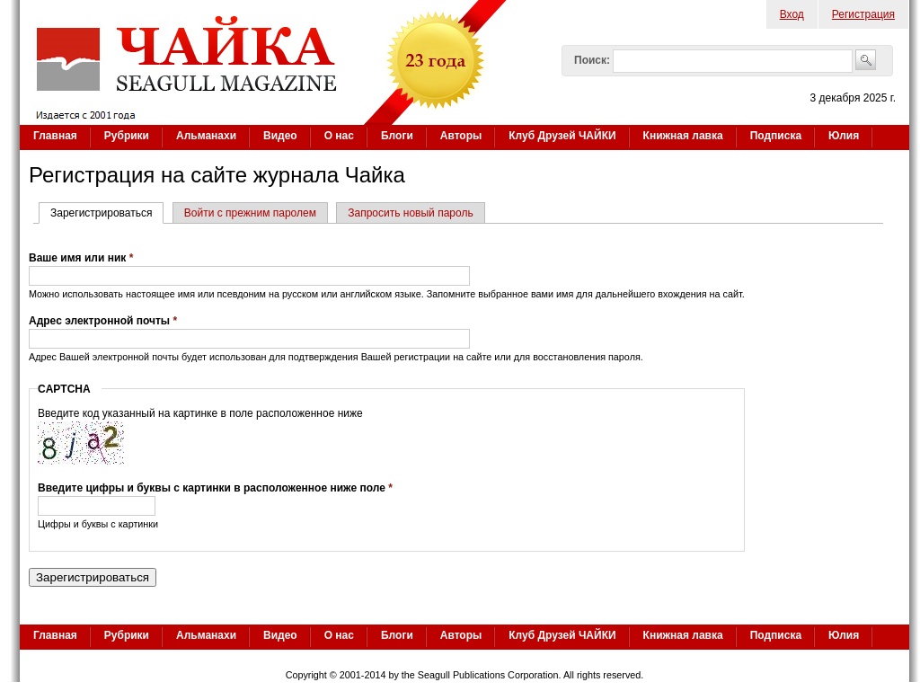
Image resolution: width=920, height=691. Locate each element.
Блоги (397, 135)
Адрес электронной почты (103, 320)
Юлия (843, 135)
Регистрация (863, 14)
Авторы (461, 135)
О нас (339, 135)
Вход (792, 14)
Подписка (775, 135)
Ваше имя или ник (81, 258)
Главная (55, 135)
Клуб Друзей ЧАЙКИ (562, 135)
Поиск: (592, 60)
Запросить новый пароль (410, 213)
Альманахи (206, 135)
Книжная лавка (683, 135)
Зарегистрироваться (107, 213)
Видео (280, 135)
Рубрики (126, 135)
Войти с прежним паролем (250, 213)
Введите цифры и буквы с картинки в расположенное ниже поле (215, 488)
